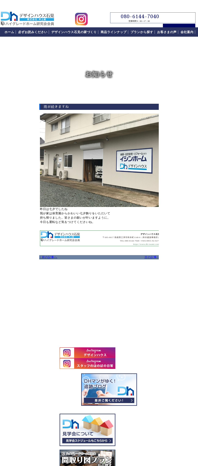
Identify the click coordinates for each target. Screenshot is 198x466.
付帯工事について (163, 315)
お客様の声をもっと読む (170, 376)
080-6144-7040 (137, 9)
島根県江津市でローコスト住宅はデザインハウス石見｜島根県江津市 (27, 11)
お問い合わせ (193, 48)
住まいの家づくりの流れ (168, 305)
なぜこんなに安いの (165, 285)
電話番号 (193, 84)
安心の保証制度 (162, 295)
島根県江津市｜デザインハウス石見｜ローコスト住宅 (50, 429)
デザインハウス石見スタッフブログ (170, 142)
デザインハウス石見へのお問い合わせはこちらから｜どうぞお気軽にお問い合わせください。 (65, 306)
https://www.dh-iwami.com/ (114, 243)
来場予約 (193, 21)
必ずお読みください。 (170, 251)
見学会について (170, 183)
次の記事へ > (122, 256)
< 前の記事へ (9, 256)
